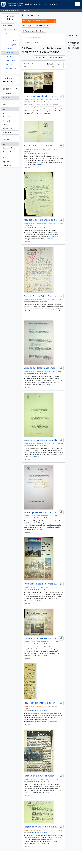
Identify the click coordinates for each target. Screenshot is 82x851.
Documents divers (10, 148)
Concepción (10, 117)
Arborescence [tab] (7, 25)
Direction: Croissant (56, 57)
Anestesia (9, 49)
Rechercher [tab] (13, 29)
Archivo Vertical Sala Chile (40, 102)
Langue (7, 88)
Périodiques (10, 166)
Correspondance (10, 158)
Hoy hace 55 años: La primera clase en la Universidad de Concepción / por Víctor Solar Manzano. (41, 583)
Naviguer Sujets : (10, 17)
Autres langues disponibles (33, 31)
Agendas (10, 162)
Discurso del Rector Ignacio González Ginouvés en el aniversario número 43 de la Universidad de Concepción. (41, 368)
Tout (4, 109)
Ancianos (9, 37)
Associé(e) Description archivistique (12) (39, 20)
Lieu (5, 104)
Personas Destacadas (39, 153)
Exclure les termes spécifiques (52, 65)
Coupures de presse (10, 153)
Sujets (36, 42)
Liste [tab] (4, 29)
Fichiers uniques (10, 94)
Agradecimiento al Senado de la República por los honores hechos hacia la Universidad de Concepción (41, 220)
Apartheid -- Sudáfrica (13, 68)
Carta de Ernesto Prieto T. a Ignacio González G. (41, 296)
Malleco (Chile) (10, 129)
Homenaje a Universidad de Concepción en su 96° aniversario (41, 512)
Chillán (10, 125)
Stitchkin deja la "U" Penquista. (39, 775)
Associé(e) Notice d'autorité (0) (35, 25)
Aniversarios (10, 52)
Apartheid (9, 64)
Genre (6, 139)
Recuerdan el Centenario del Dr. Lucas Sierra (41, 703)
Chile (10, 113)
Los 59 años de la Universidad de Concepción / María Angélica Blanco (41, 638)
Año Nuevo (9, 56)
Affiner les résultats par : (10, 80)
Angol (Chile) (10, 132)
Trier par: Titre (40, 57)
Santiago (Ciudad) (10, 121)
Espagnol (10, 98)
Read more (46, 113)
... (6, 33)
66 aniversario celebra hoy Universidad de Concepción (41, 96)
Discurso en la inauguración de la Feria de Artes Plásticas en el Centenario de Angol (41, 440)
